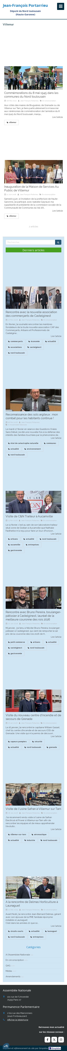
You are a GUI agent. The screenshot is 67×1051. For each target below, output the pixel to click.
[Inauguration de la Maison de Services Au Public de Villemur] (33, 171)
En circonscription (15, 960)
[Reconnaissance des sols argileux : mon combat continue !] (33, 400)
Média (9, 971)
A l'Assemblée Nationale (18, 954)
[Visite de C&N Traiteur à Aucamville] (33, 502)
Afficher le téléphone (17, 1020)
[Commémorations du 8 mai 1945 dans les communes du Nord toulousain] (33, 78)
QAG (8, 965)
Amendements (13, 976)
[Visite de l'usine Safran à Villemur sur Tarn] (33, 794)
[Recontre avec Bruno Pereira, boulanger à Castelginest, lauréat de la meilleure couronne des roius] (33, 598)
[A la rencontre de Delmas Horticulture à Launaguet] (33, 887)
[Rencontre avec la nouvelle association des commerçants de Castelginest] (33, 298)
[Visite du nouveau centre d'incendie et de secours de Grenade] (33, 701)
